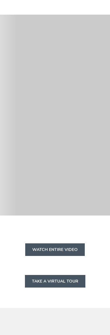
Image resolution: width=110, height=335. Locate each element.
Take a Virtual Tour (58, 283)
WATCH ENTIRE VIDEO (58, 251)
